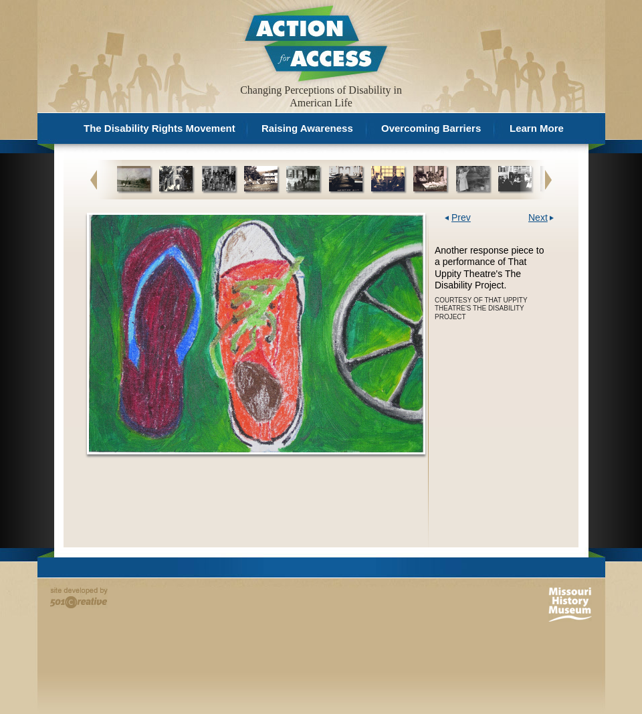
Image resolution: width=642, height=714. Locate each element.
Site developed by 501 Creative (79, 598)
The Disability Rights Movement (159, 128)
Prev (461, 218)
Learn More (537, 128)
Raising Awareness (307, 128)
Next (548, 179)
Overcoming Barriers (431, 128)
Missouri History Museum (570, 605)
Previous (93, 179)
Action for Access (315, 42)
